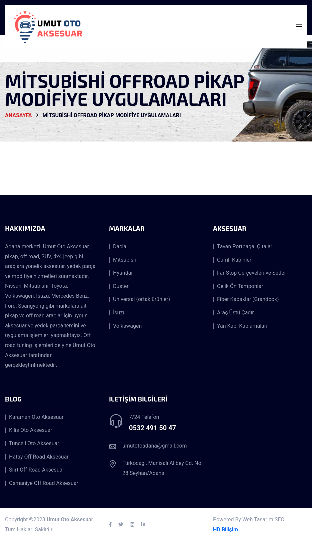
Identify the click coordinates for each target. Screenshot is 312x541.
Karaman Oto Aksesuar (36, 417)
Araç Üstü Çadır (235, 312)
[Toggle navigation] (299, 27)
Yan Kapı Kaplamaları (242, 326)
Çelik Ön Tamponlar (240, 286)
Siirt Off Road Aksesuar (36, 470)
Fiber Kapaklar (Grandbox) (248, 299)
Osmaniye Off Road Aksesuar (43, 483)
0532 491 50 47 (152, 428)
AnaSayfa (18, 115)
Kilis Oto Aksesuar (30, 430)
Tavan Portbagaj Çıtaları (245, 246)
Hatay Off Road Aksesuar (39, 457)
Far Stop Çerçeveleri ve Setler (251, 273)
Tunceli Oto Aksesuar (34, 443)
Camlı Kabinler (234, 260)
